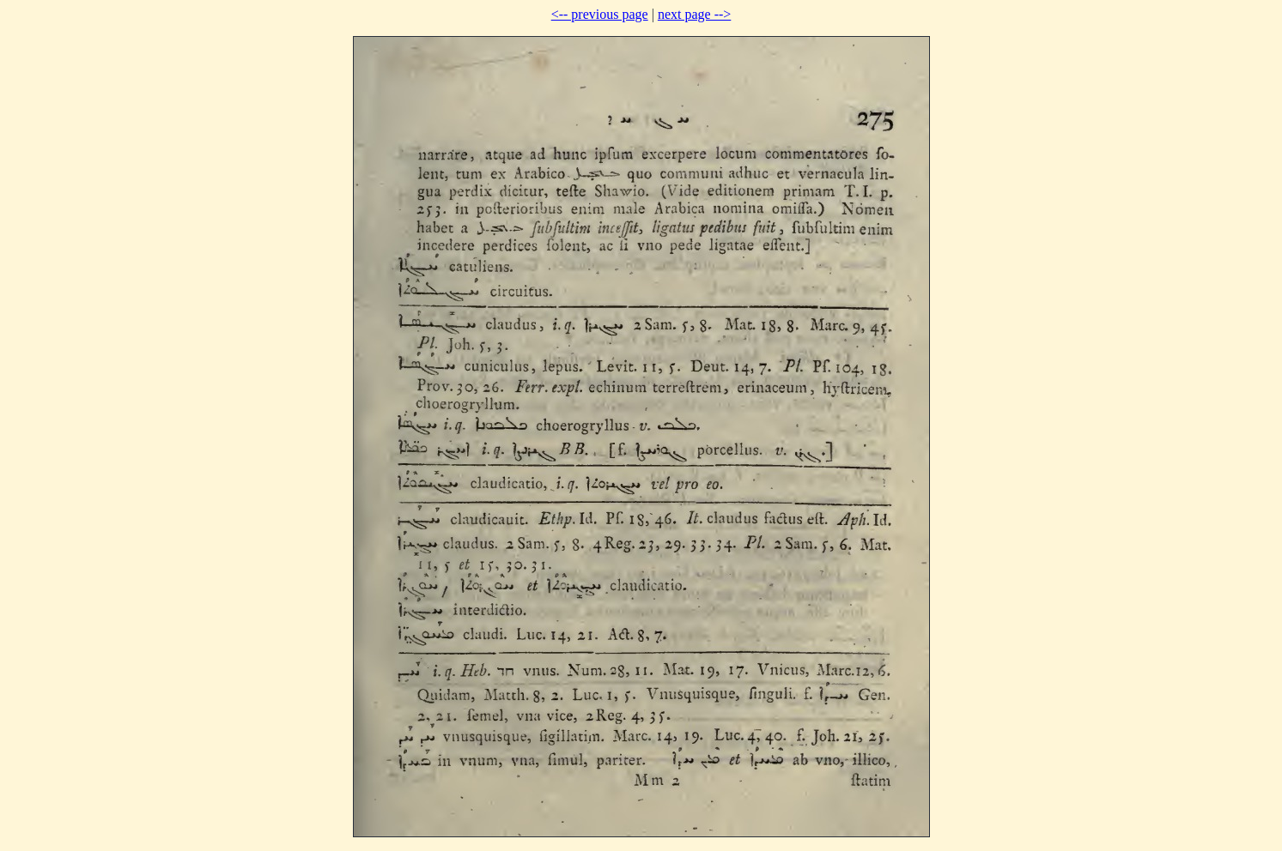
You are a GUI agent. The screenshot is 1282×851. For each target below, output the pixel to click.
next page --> (694, 14)
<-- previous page (599, 14)
